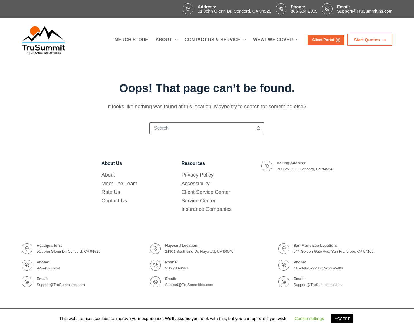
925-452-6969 (48, 268)
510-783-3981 (176, 268)
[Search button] (258, 128)
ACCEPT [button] (342, 319)
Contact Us (114, 201)
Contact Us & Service (216, 39)
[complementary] (401, 315)
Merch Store (131, 39)
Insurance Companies (206, 209)
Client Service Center (205, 192)
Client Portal (326, 40)
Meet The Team (119, 183)
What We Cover (277, 39)
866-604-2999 (304, 11)
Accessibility (195, 183)
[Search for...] (201, 128)
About (168, 39)
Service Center (198, 201)
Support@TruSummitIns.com (364, 11)
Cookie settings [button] (309, 318)
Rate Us (110, 192)
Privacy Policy (197, 175)
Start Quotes (370, 39)
